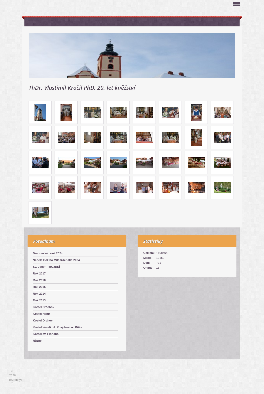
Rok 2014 (39, 293)
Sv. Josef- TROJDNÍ (46, 266)
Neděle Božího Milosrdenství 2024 (56, 260)
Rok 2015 (39, 287)
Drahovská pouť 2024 (48, 253)
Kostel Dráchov (43, 307)
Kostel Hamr (41, 313)
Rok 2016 (39, 280)
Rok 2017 (39, 273)
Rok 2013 (39, 300)
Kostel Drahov (43, 320)
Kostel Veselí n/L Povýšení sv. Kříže (57, 327)
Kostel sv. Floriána (46, 334)
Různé (37, 340)
